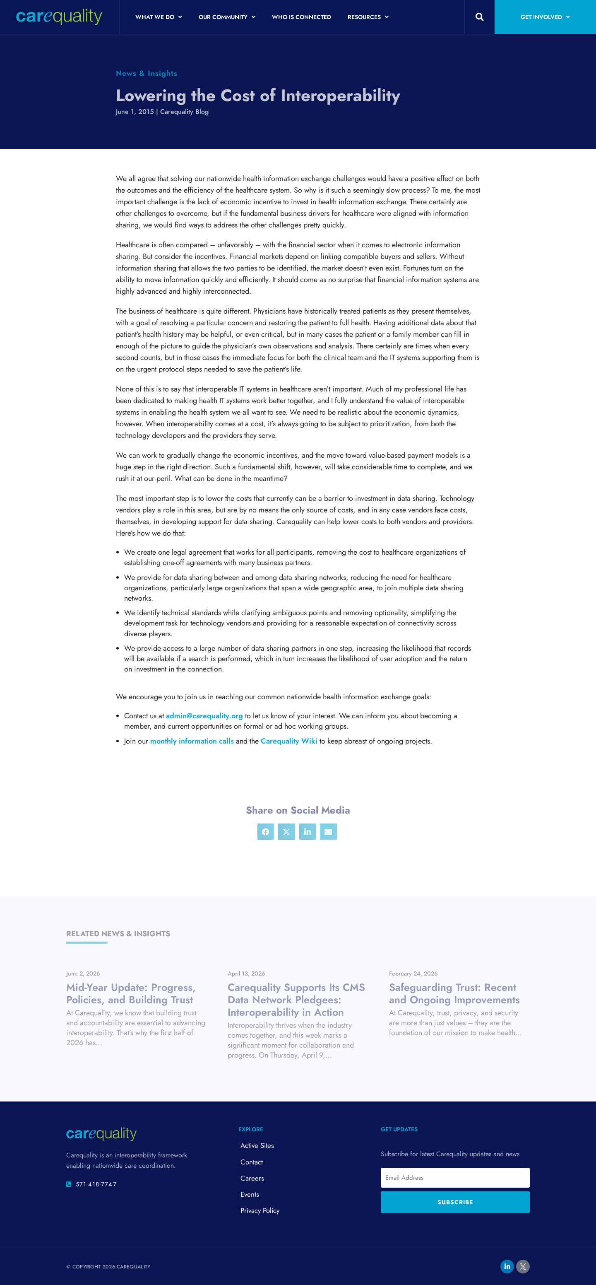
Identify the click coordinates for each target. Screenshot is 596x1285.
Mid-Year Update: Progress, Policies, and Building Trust (131, 993)
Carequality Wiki (289, 741)
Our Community (227, 17)
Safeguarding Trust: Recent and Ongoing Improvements (454, 993)
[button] (479, 17)
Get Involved (545, 17)
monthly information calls (192, 741)
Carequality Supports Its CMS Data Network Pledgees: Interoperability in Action (296, 999)
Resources (368, 17)
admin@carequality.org (204, 715)
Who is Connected (301, 17)
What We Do (158, 17)
